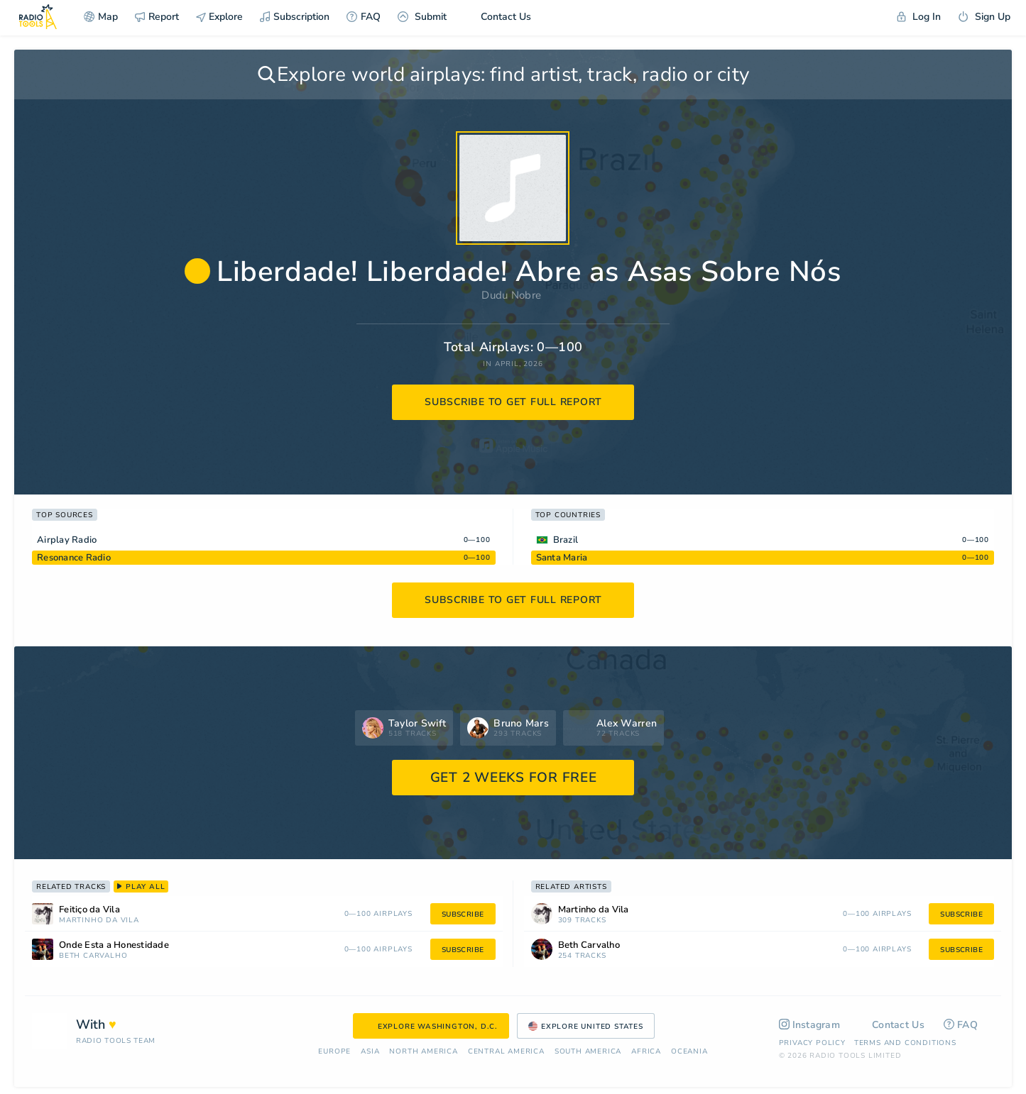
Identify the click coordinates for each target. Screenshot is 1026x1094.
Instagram (810, 1025)
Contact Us (497, 16)
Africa (646, 1052)
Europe (334, 1052)
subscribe (463, 914)
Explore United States (585, 1027)
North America (423, 1052)
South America (588, 1052)
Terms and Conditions (905, 1043)
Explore (219, 16)
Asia (370, 1052)
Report (157, 16)
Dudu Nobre (511, 295)
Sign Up (984, 16)
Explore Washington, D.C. (431, 1027)
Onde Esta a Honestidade (114, 945)
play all (141, 887)
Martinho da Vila (99, 920)
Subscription (294, 16)
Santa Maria (562, 557)
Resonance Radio (74, 557)
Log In (919, 16)
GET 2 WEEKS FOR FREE (513, 777)
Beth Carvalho (93, 956)
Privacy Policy (812, 1043)
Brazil (566, 540)
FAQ (363, 16)
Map (101, 16)
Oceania (689, 1052)
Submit (422, 16)
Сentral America (506, 1052)
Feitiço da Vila (89, 910)
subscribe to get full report (513, 402)
